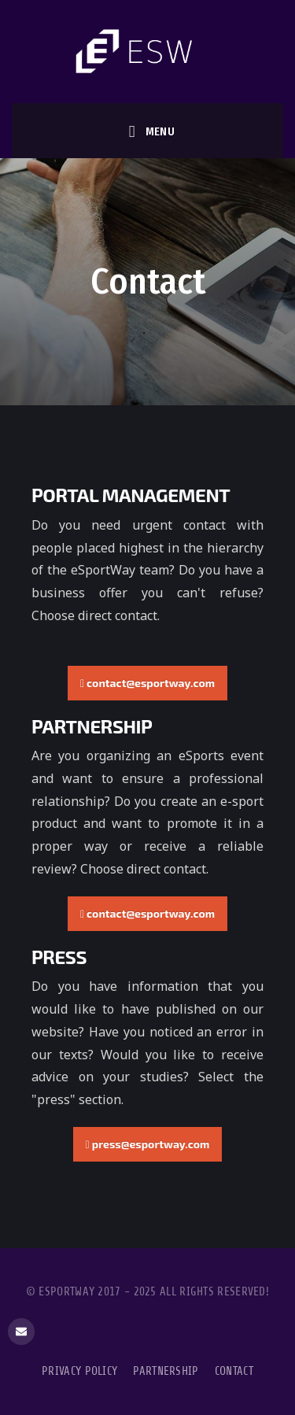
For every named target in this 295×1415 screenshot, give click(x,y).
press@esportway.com (148, 1144)
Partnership (165, 1371)
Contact (234, 1371)
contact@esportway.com (147, 682)
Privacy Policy (79, 1371)
